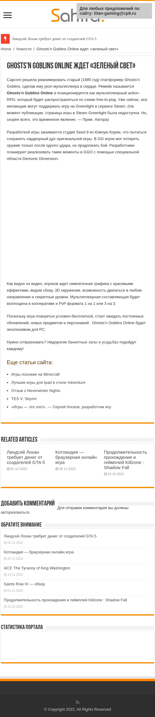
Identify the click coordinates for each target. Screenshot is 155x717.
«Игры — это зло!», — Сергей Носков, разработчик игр (61, 407)
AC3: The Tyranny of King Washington (37, 568)
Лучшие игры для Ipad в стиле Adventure (48, 382)
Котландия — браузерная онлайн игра (76, 457)
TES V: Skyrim (24, 398)
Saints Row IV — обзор (24, 584)
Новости (23, 49)
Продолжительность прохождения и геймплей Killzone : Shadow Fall (125, 459)
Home (6, 49)
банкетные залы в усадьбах (93, 342)
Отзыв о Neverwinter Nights (36, 390)
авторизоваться (15, 512)
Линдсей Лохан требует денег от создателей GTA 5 (54, 38)
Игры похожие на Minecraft (35, 374)
